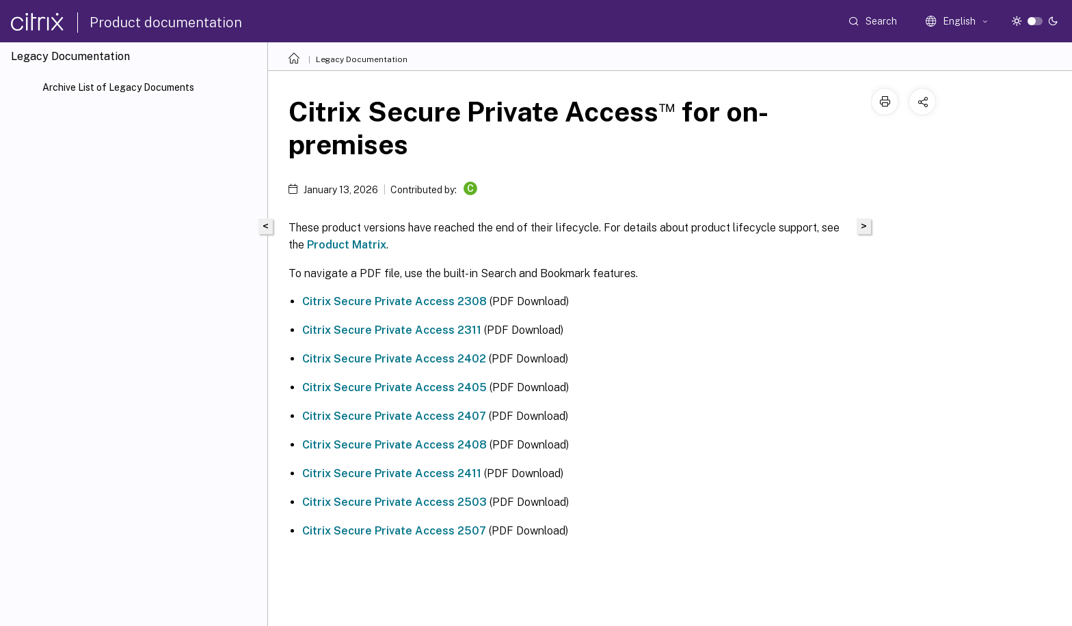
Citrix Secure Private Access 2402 (394, 358)
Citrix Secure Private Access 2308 (394, 301)
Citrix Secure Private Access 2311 (391, 330)
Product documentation (166, 22)
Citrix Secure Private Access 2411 (391, 473)
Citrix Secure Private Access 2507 (394, 530)
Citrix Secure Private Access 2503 (394, 502)
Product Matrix (346, 244)
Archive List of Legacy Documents (118, 87)
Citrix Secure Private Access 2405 (394, 387)
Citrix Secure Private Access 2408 (394, 444)
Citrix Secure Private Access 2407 (394, 416)
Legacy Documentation (361, 59)
